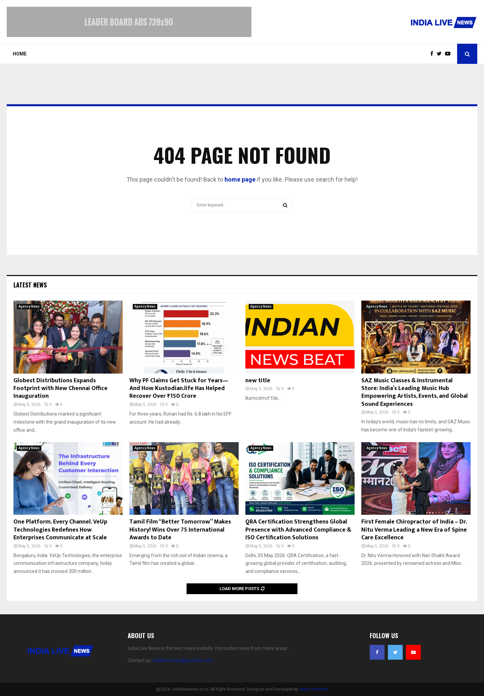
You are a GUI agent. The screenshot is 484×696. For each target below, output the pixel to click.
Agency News (29, 306)
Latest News (30, 284)
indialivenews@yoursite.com (183, 660)
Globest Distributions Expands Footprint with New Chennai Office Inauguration (60, 388)
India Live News (313, 689)
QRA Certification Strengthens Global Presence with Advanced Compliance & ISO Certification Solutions (298, 530)
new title (257, 381)
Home (20, 53)
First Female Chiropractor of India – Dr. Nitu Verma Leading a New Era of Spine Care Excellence (414, 530)
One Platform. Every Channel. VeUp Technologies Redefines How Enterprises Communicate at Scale (60, 530)
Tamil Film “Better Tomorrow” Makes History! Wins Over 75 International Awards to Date (180, 530)
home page (240, 179)
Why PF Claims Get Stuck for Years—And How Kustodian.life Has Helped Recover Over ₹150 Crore (178, 388)
